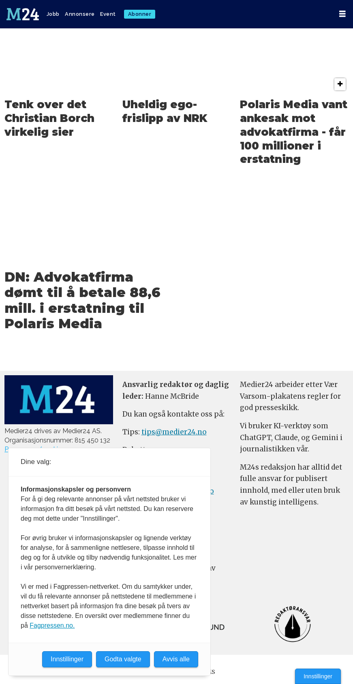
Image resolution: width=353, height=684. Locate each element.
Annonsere (80, 14)
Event (108, 14)
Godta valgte (123, 659)
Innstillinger (318, 676)
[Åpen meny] (342, 14)
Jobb (53, 14)
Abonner (140, 14)
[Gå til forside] (22, 14)
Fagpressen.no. (52, 625)
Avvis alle (176, 659)
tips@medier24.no (174, 432)
